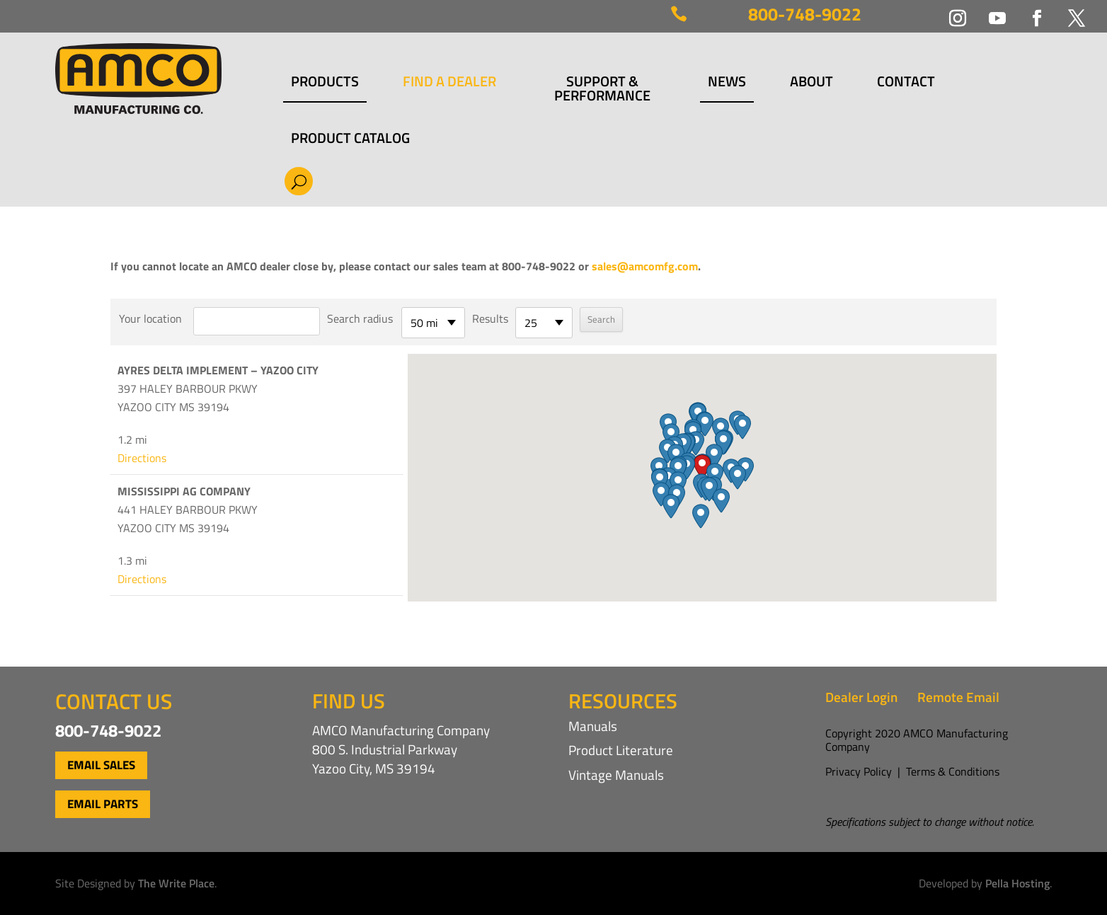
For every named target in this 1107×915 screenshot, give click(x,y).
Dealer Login (861, 696)
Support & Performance (602, 88)
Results (490, 318)
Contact (906, 83)
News (727, 83)
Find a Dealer (449, 83)
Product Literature (620, 750)
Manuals (592, 725)
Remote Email (958, 696)
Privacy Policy (858, 771)
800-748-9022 (804, 14)
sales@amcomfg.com (645, 266)
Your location (150, 318)
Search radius (360, 318)
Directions (141, 457)
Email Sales (101, 765)
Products (325, 83)
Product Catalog (350, 138)
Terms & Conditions (952, 771)
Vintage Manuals (616, 774)
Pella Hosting (1017, 883)
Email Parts (102, 804)
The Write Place (176, 883)
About (811, 83)
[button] (702, 466)
